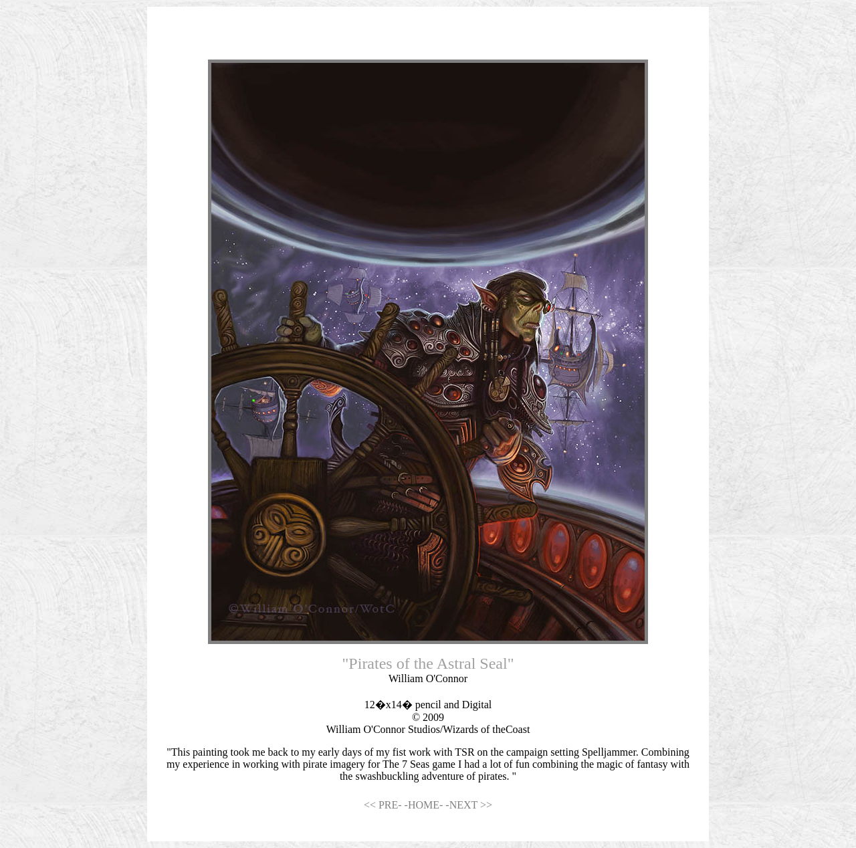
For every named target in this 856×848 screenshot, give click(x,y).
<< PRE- (384, 805)
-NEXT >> (468, 805)
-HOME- (425, 805)
